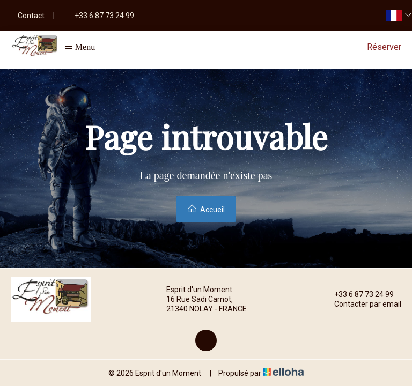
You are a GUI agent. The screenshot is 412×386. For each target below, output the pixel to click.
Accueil (206, 209)
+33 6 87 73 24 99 (358, 294)
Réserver (384, 47)
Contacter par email (361, 304)
